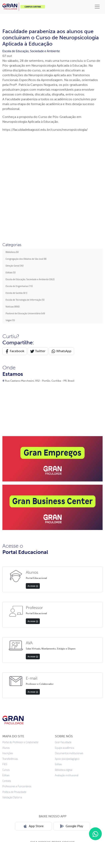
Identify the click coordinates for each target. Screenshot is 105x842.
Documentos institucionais (69, 658)
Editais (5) (11, 177)
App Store (33, 731)
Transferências (10, 663)
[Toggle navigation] (97, 6)
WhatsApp (61, 255)
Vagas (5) (10, 224)
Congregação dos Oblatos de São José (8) (26, 163)
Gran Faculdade (63, 646)
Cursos (6, 674)
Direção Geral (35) (15, 170)
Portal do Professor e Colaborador (20, 646)
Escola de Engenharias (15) (19, 190)
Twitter (37, 255)
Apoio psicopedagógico (67, 663)
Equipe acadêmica (64, 652)
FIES (4, 669)
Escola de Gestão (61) (16, 197)
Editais (6, 680)
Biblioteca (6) (12, 156)
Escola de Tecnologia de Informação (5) (25, 204)
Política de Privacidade (14, 696)
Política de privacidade (21, 814)
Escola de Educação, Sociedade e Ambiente (31, 51)
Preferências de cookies (78, 814)
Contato (6, 685)
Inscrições (7, 658)
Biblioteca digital (63, 674)
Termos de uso (49, 814)
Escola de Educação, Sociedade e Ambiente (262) (30, 183)
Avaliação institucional (67, 680)
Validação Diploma (12, 702)
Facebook (14, 255)
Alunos (6, 652)
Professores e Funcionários (16, 691)
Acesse (33, 490)
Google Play (71, 731)
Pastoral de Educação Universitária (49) (25, 218)
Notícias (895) (13, 211)
